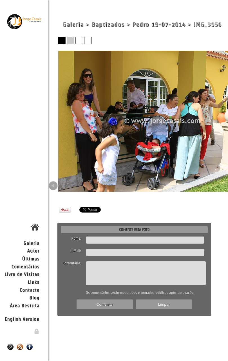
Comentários (25, 266)
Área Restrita (24, 305)
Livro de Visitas (22, 274)
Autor (33, 250)
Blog (34, 297)
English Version (22, 318)
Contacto (29, 289)
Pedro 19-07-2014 (158, 24)
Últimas (30, 258)
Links (33, 282)
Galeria (31, 243)
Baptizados (108, 24)
